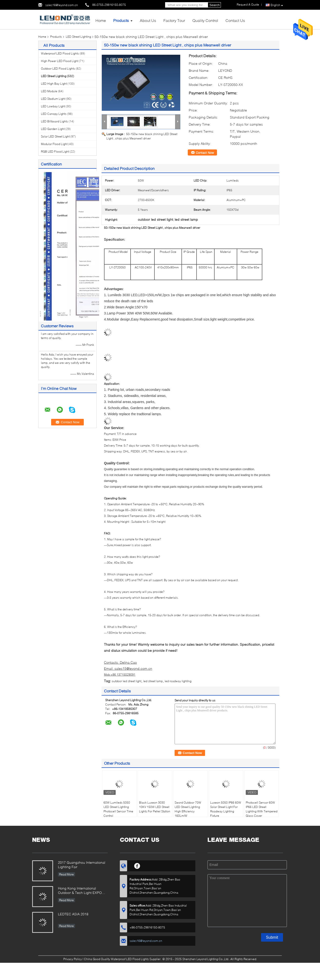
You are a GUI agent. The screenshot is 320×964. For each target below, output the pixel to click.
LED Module (49, 91)
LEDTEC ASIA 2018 (73, 914)
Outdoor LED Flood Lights (58, 68)
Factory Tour (174, 20)
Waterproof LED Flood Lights (60, 53)
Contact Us (235, 20)
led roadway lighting (178, 681)
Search (214, 5)
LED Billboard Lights (54, 121)
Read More (66, 874)
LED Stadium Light (53, 99)
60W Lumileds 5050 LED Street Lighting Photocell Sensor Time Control (118, 809)
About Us (148, 20)
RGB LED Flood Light (55, 151)
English (277, 5)
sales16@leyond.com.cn (61, 5)
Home (100, 20)
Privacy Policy (72, 959)
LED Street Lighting (78, 36)
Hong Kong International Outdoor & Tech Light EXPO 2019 (80, 891)
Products (121, 20)
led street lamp (153, 681)
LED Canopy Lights (53, 114)
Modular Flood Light (54, 144)
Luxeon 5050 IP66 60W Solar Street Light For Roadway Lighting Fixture (225, 809)
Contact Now (205, 153)
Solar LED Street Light (55, 136)
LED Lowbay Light (53, 106)
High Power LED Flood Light (59, 61)
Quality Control (205, 20)
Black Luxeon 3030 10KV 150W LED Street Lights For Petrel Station (154, 807)
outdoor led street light (126, 681)
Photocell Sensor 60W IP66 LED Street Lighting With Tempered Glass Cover (261, 809)
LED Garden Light (53, 129)
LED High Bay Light (54, 83)
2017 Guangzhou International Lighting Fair (81, 864)
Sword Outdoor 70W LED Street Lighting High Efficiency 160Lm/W (188, 809)
